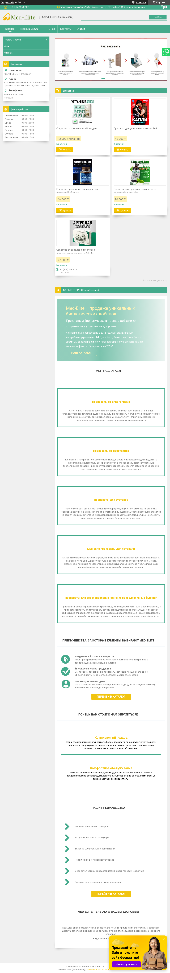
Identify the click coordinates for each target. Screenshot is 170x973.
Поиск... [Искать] (158, 17)
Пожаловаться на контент (99, 969)
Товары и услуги (29, 28)
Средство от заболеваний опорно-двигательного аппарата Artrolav (76, 251)
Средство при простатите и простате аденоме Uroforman (77, 190)
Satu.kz (100, 966)
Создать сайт (7, 2)
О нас (52, 28)
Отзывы (8, 52)
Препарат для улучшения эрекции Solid (136, 128)
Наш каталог (81, 352)
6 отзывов (141, 2)
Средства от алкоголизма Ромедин (76, 128)
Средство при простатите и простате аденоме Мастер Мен (135, 190)
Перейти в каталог (111, 696)
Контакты (65, 28)
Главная (10, 28)
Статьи (81, 28)
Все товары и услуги (153, 280)
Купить (67, 149)
